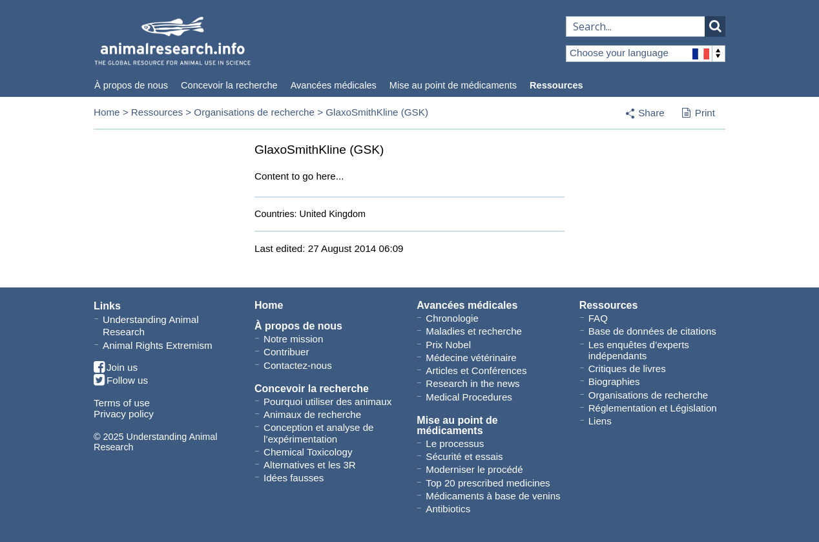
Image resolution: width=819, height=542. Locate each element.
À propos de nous (131, 85)
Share (651, 112)
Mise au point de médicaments (453, 85)
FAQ (598, 318)
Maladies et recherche (474, 331)
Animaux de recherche (312, 414)
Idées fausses (294, 477)
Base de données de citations (652, 331)
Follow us (121, 381)
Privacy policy (124, 413)
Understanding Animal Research (151, 325)
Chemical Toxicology (308, 451)
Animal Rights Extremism (158, 345)
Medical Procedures (469, 396)
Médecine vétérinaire (471, 357)
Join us (116, 368)
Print (698, 113)
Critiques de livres (627, 368)
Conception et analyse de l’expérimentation (319, 433)
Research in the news (472, 383)
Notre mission (293, 338)
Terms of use (122, 402)
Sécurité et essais (464, 456)
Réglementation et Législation (652, 407)
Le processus (455, 443)
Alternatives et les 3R (310, 464)
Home (107, 112)
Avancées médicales (334, 85)
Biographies (614, 381)
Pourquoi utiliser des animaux (327, 401)
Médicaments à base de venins (493, 495)
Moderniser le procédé (474, 469)
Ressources (556, 85)
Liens (600, 420)
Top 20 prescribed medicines (488, 482)
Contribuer (286, 351)
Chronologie (452, 318)
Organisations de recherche (254, 112)
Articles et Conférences (476, 370)
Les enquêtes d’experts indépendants (638, 350)
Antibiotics (448, 508)
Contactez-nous (298, 365)
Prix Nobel (448, 344)
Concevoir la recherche (229, 85)
